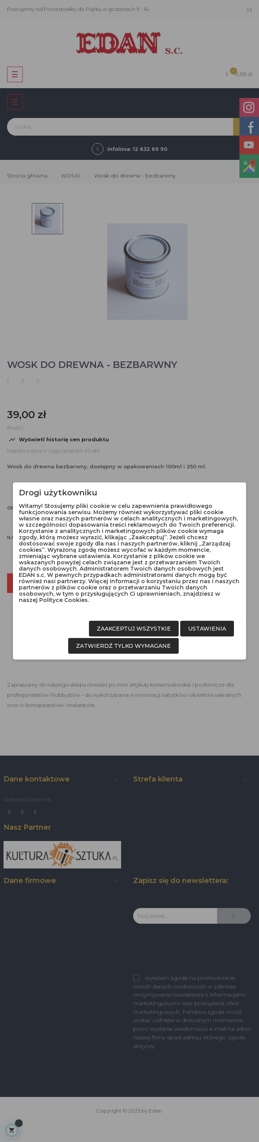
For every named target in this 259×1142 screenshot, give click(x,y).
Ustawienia (207, 628)
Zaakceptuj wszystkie (134, 628)
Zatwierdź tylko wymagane (123, 645)
